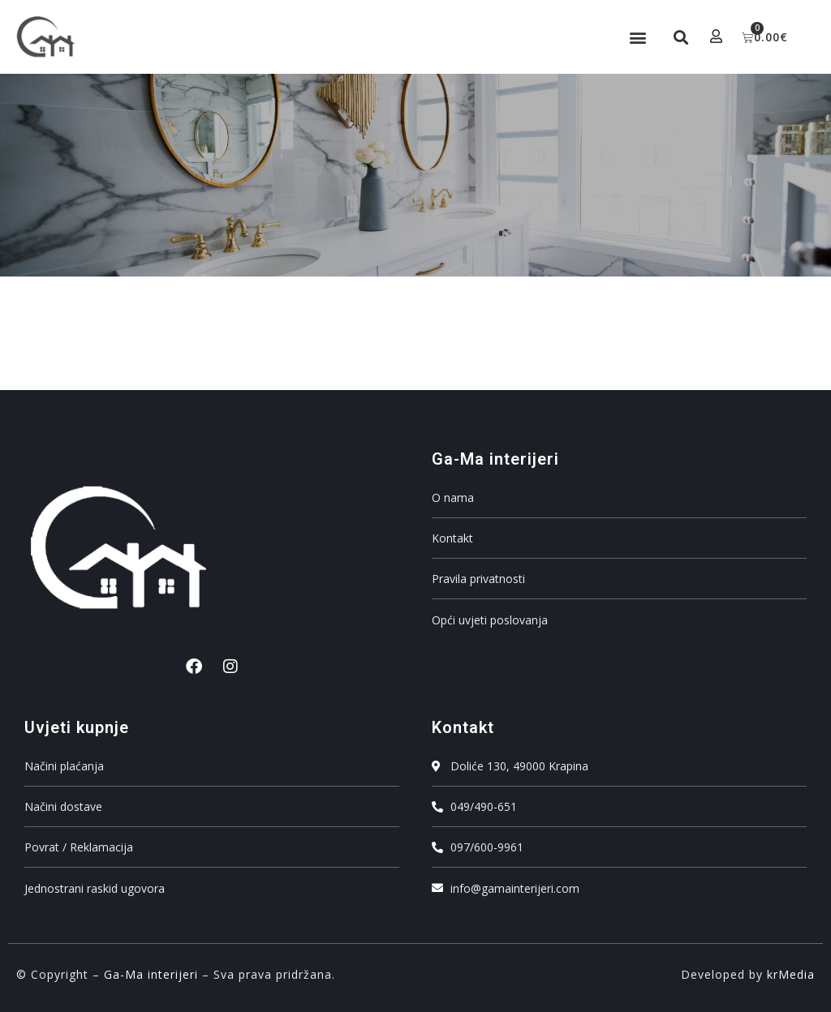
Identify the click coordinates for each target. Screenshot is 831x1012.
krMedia (791, 974)
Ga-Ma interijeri (151, 974)
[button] (635, 37)
